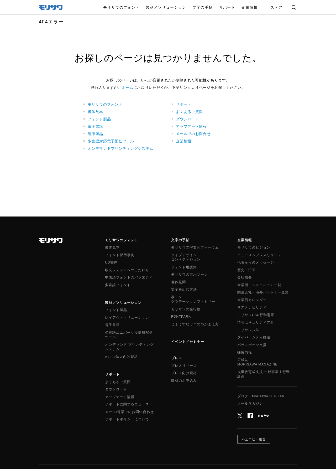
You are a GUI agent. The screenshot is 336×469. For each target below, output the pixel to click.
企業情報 (183, 141)
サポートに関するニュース (127, 404)
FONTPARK (181, 316)
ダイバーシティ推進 (253, 337)
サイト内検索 (293, 7)
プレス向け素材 (184, 373)
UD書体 (111, 262)
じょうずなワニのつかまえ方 (195, 324)
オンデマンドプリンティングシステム (120, 148)
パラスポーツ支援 (252, 345)
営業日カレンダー (252, 300)
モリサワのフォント (105, 104)
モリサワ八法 (248, 330)
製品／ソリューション (123, 303)
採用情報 (244, 352)
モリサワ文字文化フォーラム (195, 247)
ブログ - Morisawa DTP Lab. (261, 396)
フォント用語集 (184, 267)
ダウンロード (187, 119)
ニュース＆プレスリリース (259, 255)
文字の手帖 (180, 240)
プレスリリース (184, 366)
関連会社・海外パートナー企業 (263, 292)
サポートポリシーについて (127, 419)
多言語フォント (118, 285)
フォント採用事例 (119, 255)
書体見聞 (178, 282)
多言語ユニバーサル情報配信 (129, 335)
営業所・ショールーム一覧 (259, 285)
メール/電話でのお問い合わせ (129, 412)
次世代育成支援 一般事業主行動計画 (263, 374)
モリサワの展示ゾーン (189, 274)
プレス (176, 358)
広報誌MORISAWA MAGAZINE (257, 362)
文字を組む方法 (184, 289)
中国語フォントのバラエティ (129, 277)
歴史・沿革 (246, 270)
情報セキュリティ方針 (255, 322)
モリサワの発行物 (186, 309)
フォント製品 (99, 119)
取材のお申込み (184, 381)
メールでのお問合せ (193, 134)
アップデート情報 (191, 126)
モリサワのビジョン (253, 247)
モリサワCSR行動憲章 (255, 315)
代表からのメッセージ (255, 262)
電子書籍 (95, 126)
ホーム (127, 87)
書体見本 (95, 112)
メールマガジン (250, 403)
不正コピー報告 (254, 439)
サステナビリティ (252, 307)
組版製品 (95, 134)
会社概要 (244, 277)
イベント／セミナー (187, 342)
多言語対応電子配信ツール (111, 141)
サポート (183, 104)
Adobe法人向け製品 (121, 357)
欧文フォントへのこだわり (127, 270)
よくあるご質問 (189, 112)
